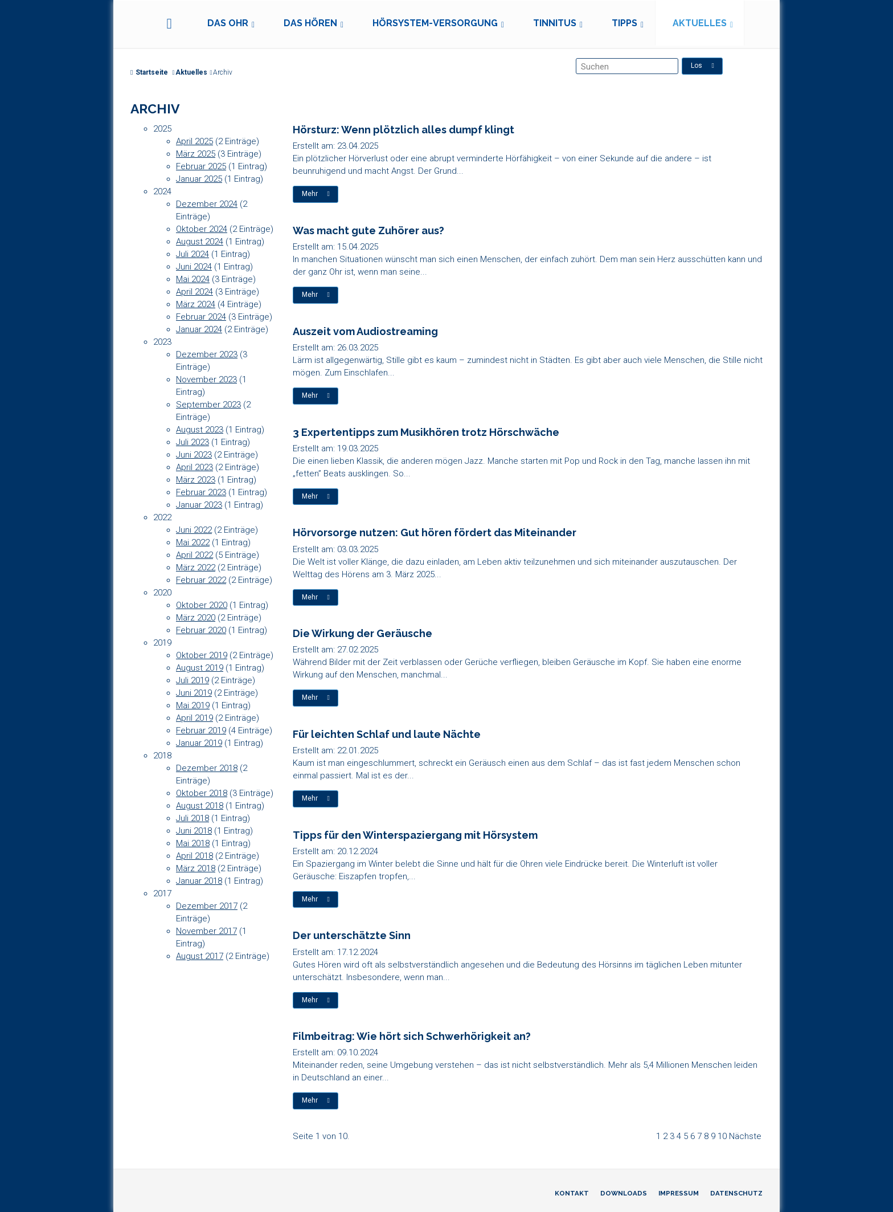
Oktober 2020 (201, 605)
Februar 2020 (201, 630)
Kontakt (572, 1193)
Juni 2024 (194, 267)
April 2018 (194, 856)
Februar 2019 (201, 730)
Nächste (745, 1136)
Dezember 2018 (206, 768)
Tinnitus (554, 23)
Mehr (316, 194)
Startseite (149, 72)
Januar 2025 (199, 179)
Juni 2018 (194, 831)
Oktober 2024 (201, 229)
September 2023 (208, 404)
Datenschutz (736, 1193)
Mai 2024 (193, 279)
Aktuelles (700, 23)
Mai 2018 (193, 843)
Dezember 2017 (206, 906)
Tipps (624, 23)
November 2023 (206, 379)
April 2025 (194, 141)
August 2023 (199, 430)
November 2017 (206, 931)
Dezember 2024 (206, 204)
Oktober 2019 (201, 655)
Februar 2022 (201, 580)
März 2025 (195, 154)
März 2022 (195, 567)
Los (702, 66)
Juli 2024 (192, 254)
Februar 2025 (201, 166)
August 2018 (199, 806)
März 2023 (195, 480)
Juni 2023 (194, 455)
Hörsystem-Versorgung (435, 23)
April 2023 (194, 467)
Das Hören (310, 23)
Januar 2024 (199, 329)
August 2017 (199, 956)
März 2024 (195, 304)
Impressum (678, 1193)
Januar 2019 (199, 743)
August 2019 (199, 668)
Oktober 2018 (201, 793)
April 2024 (194, 292)
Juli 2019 (192, 680)
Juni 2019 (194, 693)
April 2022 (194, 555)
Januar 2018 (199, 881)
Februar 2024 (201, 317)
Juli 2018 (192, 818)
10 (722, 1136)
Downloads (623, 1193)
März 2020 (195, 618)
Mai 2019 (193, 705)
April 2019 (194, 718)
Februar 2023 (201, 492)
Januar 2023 (199, 505)
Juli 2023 (192, 442)
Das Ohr (227, 23)
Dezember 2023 (206, 354)
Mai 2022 (193, 542)
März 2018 (195, 868)
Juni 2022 (194, 530)
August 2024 (199, 241)
